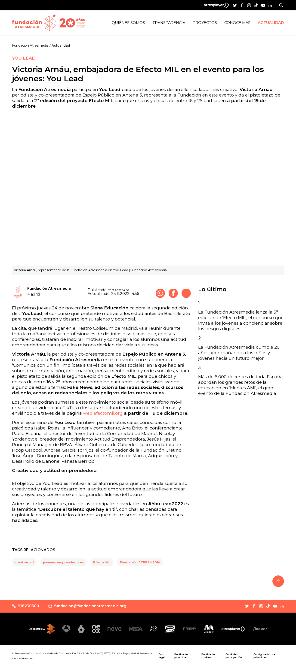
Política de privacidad (181, 656)
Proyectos (205, 23)
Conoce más (237, 23)
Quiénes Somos (128, 23)
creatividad (24, 562)
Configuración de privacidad (264, 656)
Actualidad (271, 23)
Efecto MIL (102, 562)
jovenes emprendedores (63, 562)
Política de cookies (208, 656)
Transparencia (168, 23)
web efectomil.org (103, 413)
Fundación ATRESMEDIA (140, 562)
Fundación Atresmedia (30, 45)
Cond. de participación (233, 656)
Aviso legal (162, 656)
